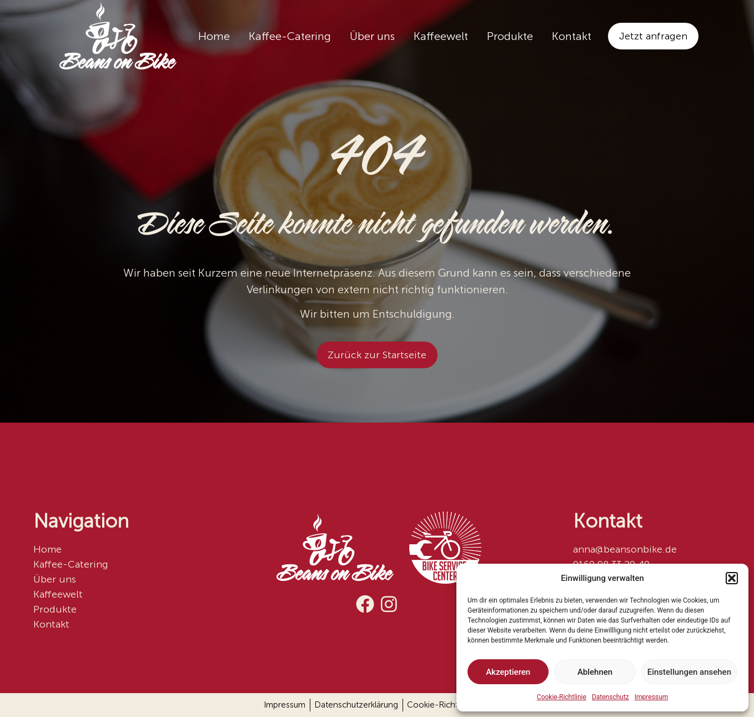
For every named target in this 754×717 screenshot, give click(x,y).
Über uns (372, 36)
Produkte (510, 36)
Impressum (651, 697)
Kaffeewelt (441, 36)
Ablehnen (594, 672)
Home (214, 36)
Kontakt (571, 36)
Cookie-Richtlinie (561, 697)
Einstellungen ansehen (689, 672)
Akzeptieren (508, 672)
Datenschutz (610, 697)
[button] (731, 578)
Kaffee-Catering (290, 36)
